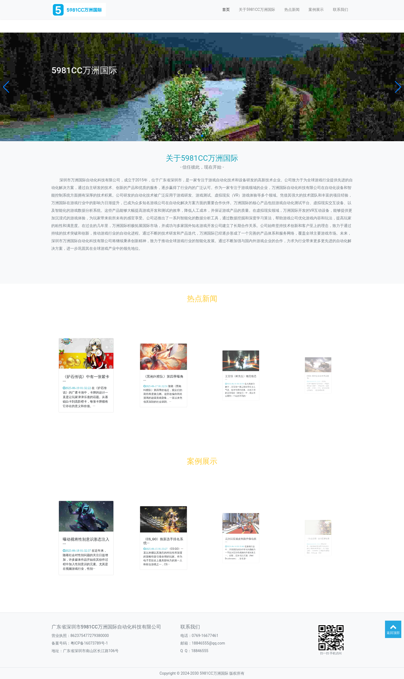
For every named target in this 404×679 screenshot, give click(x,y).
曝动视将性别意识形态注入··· (86, 539)
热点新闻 (292, 9)
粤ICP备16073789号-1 (89, 643)
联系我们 (340, 9)
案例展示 (316, 9)
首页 (226, 9)
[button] (6, 87)
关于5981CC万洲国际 (257, 9)
